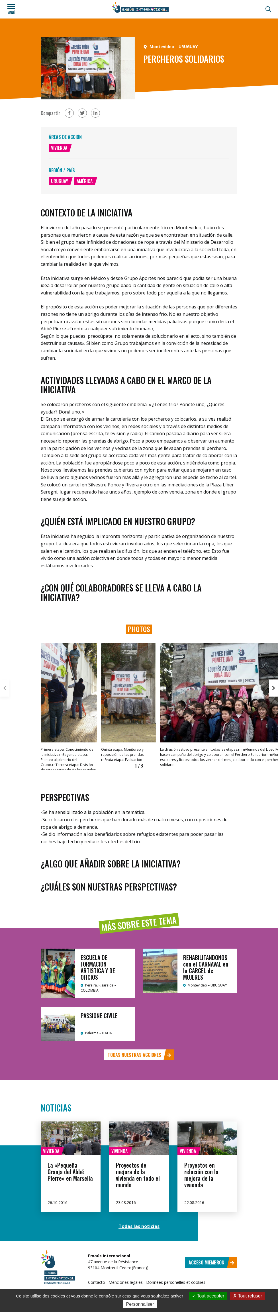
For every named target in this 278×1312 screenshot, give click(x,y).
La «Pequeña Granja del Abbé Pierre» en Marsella (70, 1171)
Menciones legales (126, 1282)
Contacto (96, 1282)
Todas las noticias (139, 1226)
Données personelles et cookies (175, 1282)
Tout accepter (208, 1295)
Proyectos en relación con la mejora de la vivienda (201, 1175)
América (85, 181)
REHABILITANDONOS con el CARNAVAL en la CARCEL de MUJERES (205, 967)
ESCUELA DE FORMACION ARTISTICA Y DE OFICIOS (98, 967)
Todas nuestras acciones (139, 1054)
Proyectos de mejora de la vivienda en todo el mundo (138, 1175)
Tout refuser (247, 1295)
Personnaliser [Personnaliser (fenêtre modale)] (140, 1304)
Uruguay (59, 181)
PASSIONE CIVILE (99, 1015)
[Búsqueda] (268, 9)
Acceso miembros (211, 1262)
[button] (273, 688)
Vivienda (59, 147)
